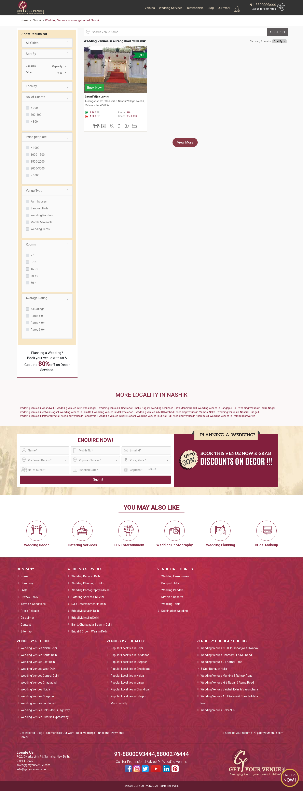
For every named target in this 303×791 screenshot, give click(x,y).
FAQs (24, 590)
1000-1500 (38, 154)
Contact (26, 624)
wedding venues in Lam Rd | (77, 412)
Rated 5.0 (37, 315)
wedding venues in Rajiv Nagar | (118, 415)
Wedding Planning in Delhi (87, 583)
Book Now (94, 87)
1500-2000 (38, 161)
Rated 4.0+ (37, 322)
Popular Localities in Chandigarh (131, 689)
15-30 (34, 269)
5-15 (34, 262)
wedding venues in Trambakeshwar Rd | (234, 415)
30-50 (34, 276)
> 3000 (35, 175)
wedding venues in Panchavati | (80, 415)
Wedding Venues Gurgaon (37, 696)
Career (24, 737)
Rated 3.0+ (37, 329)
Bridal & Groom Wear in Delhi (89, 631)
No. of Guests (47, 97)
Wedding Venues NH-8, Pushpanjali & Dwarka (229, 648)
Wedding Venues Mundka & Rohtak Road (226, 675)
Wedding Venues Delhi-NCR (218, 710)
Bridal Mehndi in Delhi (85, 617)
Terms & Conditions (33, 604)
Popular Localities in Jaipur (128, 682)
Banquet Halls (39, 208)
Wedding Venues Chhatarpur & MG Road (226, 655)
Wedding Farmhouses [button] (175, 576)
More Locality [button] (119, 703)
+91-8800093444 (262, 5)
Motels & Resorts (41, 222)
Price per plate (47, 137)
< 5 (33, 255)
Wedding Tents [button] (170, 604)
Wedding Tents (40, 229)
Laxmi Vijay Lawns (97, 95)
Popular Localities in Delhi (127, 648)
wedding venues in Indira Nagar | (258, 407)
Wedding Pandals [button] (172, 590)
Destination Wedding (174, 610)
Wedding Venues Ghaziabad (39, 682)
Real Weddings (85, 732)
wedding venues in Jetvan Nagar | (40, 412)
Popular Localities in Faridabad (130, 655)
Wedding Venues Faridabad (38, 703)
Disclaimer (27, 617)
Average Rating (47, 298)
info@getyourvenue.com (33, 769)
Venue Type (47, 191)
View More (185, 141)
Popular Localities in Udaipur (129, 696)
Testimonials (195, 8)
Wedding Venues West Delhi (38, 668)
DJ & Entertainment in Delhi (88, 604)
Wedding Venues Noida (35, 689)
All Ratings (37, 309)
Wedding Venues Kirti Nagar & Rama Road (227, 682)
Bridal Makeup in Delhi (85, 610)
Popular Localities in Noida (127, 675)
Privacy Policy (29, 597)
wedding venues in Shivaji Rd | (155, 415)
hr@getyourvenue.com (268, 732)
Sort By (47, 54)
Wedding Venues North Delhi (39, 648)
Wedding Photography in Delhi (90, 590)
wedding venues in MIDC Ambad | (156, 412)
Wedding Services (170, 8)
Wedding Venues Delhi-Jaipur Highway (45, 710)
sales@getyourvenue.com (33, 765)
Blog (211, 8)
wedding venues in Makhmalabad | (115, 412)
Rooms (47, 244)
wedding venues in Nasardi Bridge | (239, 412)
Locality (47, 86)
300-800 (36, 114)
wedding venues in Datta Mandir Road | (174, 407)
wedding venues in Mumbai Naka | (197, 412)
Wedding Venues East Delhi (38, 661)
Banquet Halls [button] (170, 583)
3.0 (141, 55)
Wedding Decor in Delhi (85, 576)
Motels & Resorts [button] (172, 597)
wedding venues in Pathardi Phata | (40, 415)
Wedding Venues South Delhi (39, 655)
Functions (103, 732)
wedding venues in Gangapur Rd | (218, 407)
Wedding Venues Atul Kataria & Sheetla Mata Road (229, 700)
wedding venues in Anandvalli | (38, 407)
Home (24, 576)
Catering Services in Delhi (87, 597)
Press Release (30, 610)
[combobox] (57, 66)
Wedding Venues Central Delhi (40, 675)
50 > (33, 282)
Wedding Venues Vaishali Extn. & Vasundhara (229, 689)
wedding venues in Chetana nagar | (78, 407)
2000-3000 (38, 168)
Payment (117, 732)
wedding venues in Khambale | (191, 415)
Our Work (224, 8)
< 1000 (35, 147)
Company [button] (27, 583)
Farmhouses (39, 201)
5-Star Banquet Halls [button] (214, 668)
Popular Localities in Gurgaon (129, 661)
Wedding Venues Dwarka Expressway (45, 717)
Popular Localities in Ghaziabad (130, 668)
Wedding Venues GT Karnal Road (221, 661)
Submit (98, 479)
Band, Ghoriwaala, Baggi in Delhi (91, 624)
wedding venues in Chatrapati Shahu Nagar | (125, 407)
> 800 (34, 121)
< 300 (34, 107)
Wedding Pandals (42, 215)
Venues (150, 8)
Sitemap (26, 631)
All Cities (47, 43)
